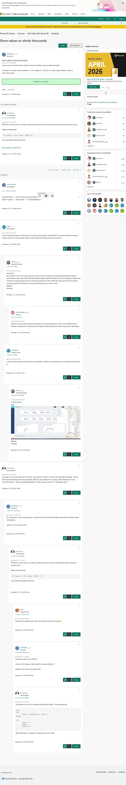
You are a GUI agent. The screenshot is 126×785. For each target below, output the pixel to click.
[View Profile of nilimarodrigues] (20, 312)
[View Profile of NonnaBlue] (14, 350)
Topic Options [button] (74, 45)
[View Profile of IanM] (21, 610)
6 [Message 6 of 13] (21, 742)
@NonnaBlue (17, 402)
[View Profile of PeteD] (9, 226)
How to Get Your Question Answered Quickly (102, 102)
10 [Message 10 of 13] (17, 450)
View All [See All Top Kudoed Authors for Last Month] (90, 186)
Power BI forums (7, 33)
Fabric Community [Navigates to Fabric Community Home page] (20, 14)
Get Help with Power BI (38, 33)
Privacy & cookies (101, 772)
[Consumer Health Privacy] (26, 778)
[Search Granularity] (68, 23)
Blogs (66, 14)
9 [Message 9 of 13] (12, 373)
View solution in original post (11, 147)
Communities (58, 14)
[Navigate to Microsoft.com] (5, 14)
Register (101, 19)
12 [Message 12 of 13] (17, 332)
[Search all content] (100, 23)
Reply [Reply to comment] (76, 158)
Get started (97, 27)
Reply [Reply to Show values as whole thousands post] (76, 94)
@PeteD (11, 273)
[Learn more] (93, 87)
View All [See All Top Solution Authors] (90, 146)
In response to (8, 118)
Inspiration (41, 14)
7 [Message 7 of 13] (21, 630)
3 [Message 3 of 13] (12, 534)
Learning (74, 14)
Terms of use (112, 772)
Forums (32, 14)
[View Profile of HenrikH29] (10, 54)
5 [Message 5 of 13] (21, 675)
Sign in (108, 19)
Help (114, 19)
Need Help (11, 89)
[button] (62, 46)
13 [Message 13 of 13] (8, 208)
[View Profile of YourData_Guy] (11, 184)
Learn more (5, 7)
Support (82, 14)
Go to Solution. (44, 82)
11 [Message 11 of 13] (12, 294)
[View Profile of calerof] (13, 262)
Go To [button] (121, 19)
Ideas (49, 14)
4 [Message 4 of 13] (16, 592)
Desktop (55, 33)
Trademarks (121, 772)
